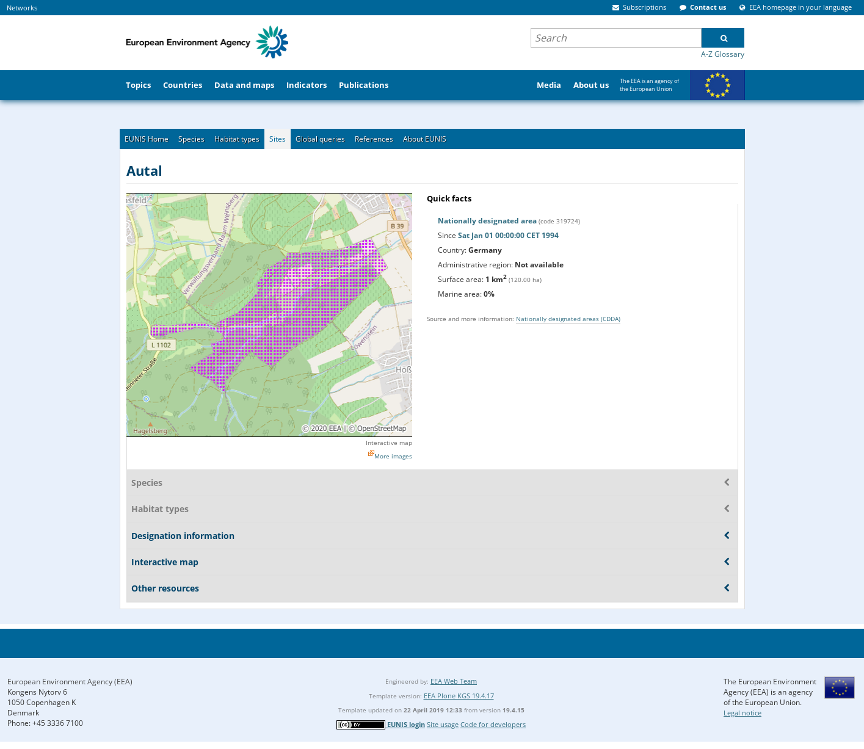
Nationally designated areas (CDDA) (568, 318)
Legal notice (742, 712)
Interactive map (389, 442)
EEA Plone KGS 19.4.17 (459, 695)
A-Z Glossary (722, 54)
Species (191, 139)
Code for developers (493, 724)
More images (393, 456)
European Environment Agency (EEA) (70, 681)
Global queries (320, 139)
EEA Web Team (453, 681)
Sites (277, 139)
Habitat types (237, 139)
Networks (22, 7)
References (374, 139)
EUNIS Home (147, 139)
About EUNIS (424, 139)
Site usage (443, 724)
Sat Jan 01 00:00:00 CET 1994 (508, 235)
